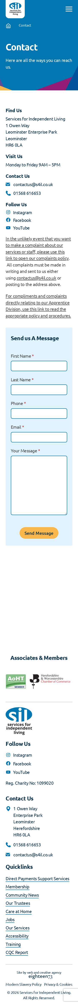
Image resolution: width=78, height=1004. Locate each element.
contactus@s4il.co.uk (33, 184)
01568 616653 (27, 193)
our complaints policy (49, 258)
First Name (22, 355)
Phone (18, 403)
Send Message (39, 533)
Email (17, 427)
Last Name (22, 379)
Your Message (25, 450)
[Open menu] (69, 9)
